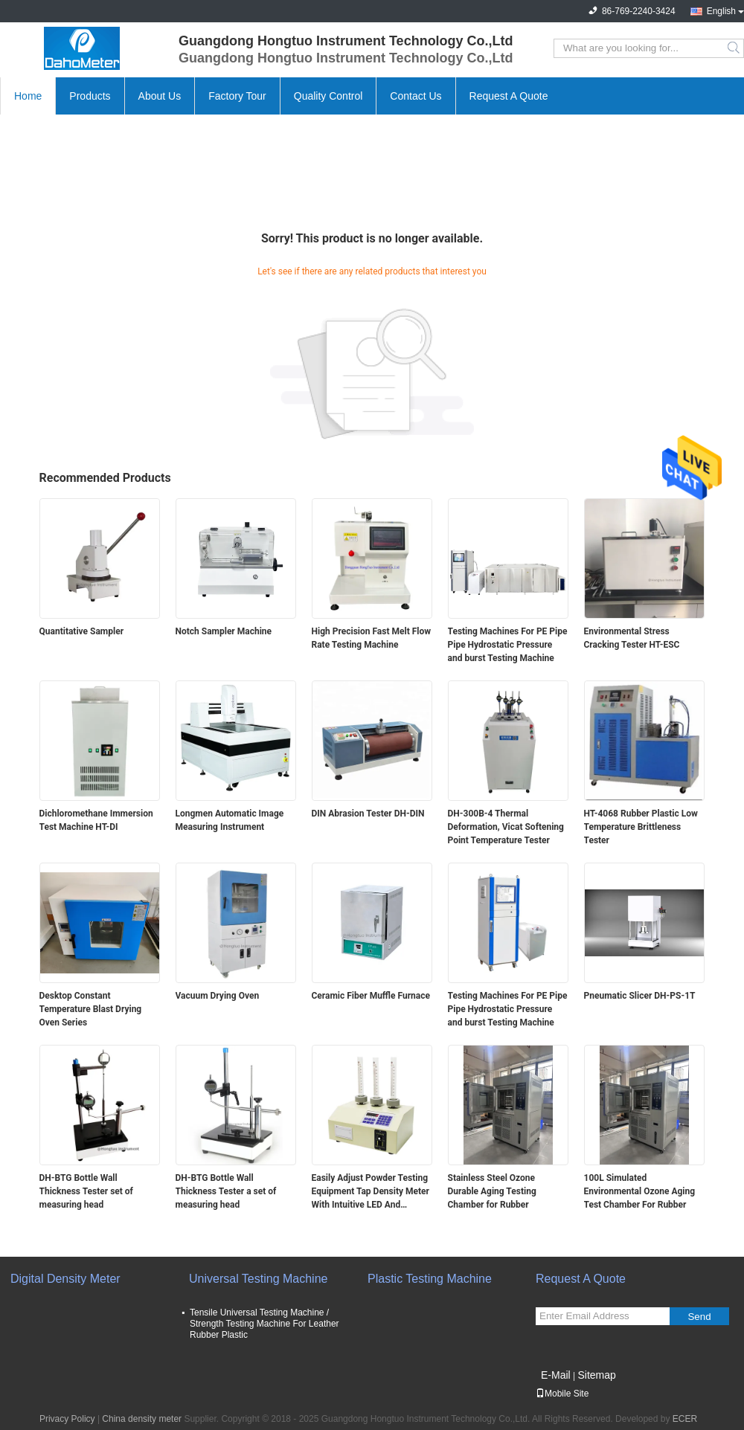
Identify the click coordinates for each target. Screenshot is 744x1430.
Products (89, 96)
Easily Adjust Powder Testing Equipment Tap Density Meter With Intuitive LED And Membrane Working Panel (370, 1192)
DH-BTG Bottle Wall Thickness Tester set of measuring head (86, 1191)
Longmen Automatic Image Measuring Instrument (230, 820)
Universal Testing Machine (258, 1278)
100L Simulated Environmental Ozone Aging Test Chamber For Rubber (640, 1191)
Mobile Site (562, 1393)
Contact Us (415, 96)
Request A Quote (508, 96)
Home (28, 96)
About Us (160, 96)
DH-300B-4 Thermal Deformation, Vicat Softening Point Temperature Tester (506, 827)
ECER (685, 1419)
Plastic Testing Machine (430, 1278)
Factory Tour (237, 96)
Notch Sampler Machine (224, 631)
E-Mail (556, 1375)
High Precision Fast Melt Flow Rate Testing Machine (372, 638)
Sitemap (596, 1375)
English (721, 11)
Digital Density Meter (65, 1278)
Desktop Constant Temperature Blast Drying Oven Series (90, 1009)
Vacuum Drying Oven (218, 996)
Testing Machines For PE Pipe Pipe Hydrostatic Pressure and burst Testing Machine (508, 644)
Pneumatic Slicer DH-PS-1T (640, 996)
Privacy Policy (67, 1419)
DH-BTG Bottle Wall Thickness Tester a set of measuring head (226, 1191)
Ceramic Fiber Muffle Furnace (371, 996)
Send (699, 1316)
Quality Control (328, 96)
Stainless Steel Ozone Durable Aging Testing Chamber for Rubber (492, 1191)
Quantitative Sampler (81, 631)
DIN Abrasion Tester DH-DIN (368, 813)
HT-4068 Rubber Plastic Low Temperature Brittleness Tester (641, 827)
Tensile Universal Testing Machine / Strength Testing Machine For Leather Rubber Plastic (264, 1323)
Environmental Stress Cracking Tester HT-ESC (632, 638)
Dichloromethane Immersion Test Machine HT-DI (96, 820)
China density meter (142, 1419)
